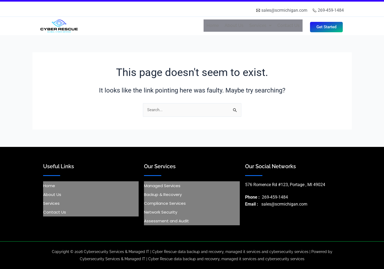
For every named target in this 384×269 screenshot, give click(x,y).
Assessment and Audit (166, 221)
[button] (260, 25)
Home (213, 25)
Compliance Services (165, 203)
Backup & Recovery (163, 194)
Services (260, 25)
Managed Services (162, 185)
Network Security (160, 212)
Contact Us (288, 25)
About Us (234, 25)
